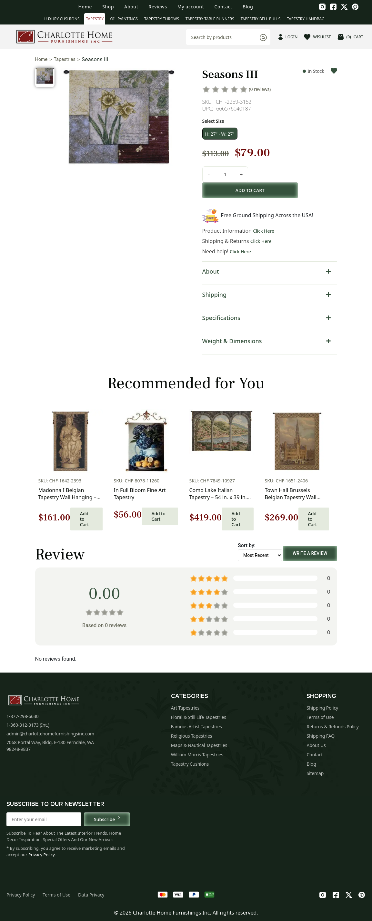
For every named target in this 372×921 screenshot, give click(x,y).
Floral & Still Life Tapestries (198, 717)
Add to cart (250, 190)
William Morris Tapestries (197, 754)
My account (190, 7)
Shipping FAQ (321, 736)
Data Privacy (91, 895)
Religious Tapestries (191, 736)
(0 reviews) (260, 89)
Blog (248, 7)
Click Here (263, 231)
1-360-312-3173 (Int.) (27, 725)
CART (350, 37)
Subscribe (107, 819)
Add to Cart (84, 519)
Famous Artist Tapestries (196, 726)
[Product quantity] (225, 174)
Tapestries (64, 59)
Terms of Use (320, 717)
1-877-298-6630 (22, 716)
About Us (316, 745)
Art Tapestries (185, 708)
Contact (223, 7)
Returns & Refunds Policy (332, 726)
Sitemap (315, 773)
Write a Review (310, 553)
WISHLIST (317, 37)
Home (85, 7)
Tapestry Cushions (190, 764)
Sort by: (247, 545)
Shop (108, 7)
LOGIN (288, 37)
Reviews (158, 7)
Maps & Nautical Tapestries (199, 745)
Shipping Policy (322, 708)
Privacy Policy (41, 855)
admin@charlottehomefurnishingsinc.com (50, 734)
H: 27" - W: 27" (220, 134)
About (131, 7)
